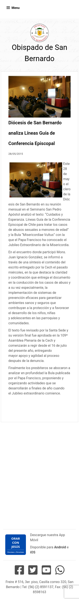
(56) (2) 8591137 (41, 587)
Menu (16, 8)
